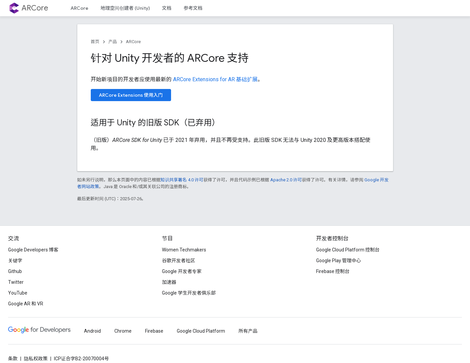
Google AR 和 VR (25, 303)
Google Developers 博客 (33, 249)
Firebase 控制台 (333, 271)
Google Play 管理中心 (338, 260)
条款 (13, 358)
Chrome (123, 331)
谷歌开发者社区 (178, 260)
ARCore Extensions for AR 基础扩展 (215, 79)
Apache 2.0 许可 (286, 179)
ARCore (35, 7)
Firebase (154, 331)
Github (15, 271)
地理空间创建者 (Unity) (125, 8)
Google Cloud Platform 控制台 (348, 249)
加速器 (169, 282)
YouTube (17, 293)
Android (92, 331)
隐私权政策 (36, 358)
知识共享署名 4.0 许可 (182, 179)
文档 (166, 8)
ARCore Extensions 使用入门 (131, 95)
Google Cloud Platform (201, 331)
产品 (112, 41)
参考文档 (193, 8)
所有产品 (248, 331)
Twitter (16, 282)
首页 (95, 41)
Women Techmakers (184, 249)
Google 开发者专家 (181, 271)
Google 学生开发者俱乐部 (189, 293)
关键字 (15, 260)
